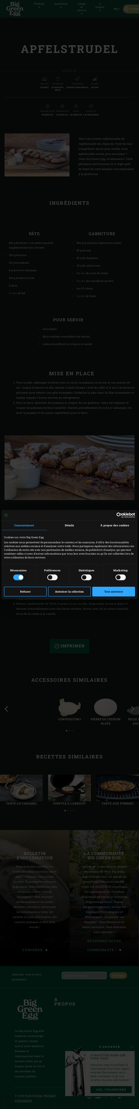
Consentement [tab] (24, 525)
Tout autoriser (113, 591)
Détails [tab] (69, 525)
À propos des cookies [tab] (114, 525)
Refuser (25, 591)
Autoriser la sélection (69, 591)
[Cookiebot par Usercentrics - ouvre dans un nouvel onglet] (119, 515)
